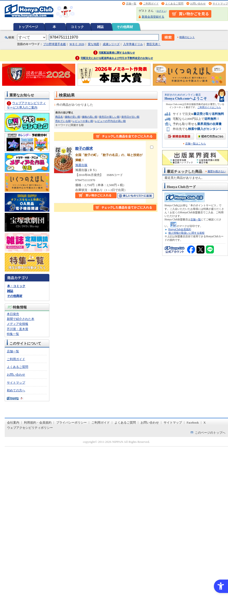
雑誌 (100, 27)
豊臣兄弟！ (153, 44)
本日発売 (13, 314)
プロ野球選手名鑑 (54, 44)
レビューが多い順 (82, 121)
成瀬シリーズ (111, 44)
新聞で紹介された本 (20, 319)
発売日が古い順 (130, 116)
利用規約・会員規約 (37, 422)
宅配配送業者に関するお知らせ (117, 52)
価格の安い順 (72, 116)
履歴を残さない (217, 171)
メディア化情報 (17, 324)
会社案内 (13, 422)
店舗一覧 (131, 3)
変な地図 (93, 44)
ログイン (161, 11)
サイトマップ (220, 3)
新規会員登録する (153, 16)
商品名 (59, 116)
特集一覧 (13, 334)
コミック (77, 27)
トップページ (28, 27)
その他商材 (125, 27)
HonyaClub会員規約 (179, 229)
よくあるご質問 (174, 3)
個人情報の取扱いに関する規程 (186, 232)
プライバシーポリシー (71, 422)
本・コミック (16, 286)
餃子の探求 (84, 148)
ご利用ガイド (151, 3)
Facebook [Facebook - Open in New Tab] (193, 422)
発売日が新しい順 (109, 116)
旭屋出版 (81, 165)
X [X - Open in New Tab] (205, 422)
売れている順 (63, 121)
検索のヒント (187, 37)
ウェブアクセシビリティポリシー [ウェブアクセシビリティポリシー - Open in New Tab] (30, 427)
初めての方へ (16, 390)
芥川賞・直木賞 (17, 329)
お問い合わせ (198, 3)
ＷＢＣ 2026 (76, 44)
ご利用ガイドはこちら (209, 107)
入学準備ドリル (133, 44)
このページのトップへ (210, 432)
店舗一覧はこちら (195, 143)
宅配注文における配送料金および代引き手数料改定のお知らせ (117, 58)
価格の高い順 (89, 116)
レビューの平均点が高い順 (110, 121)
